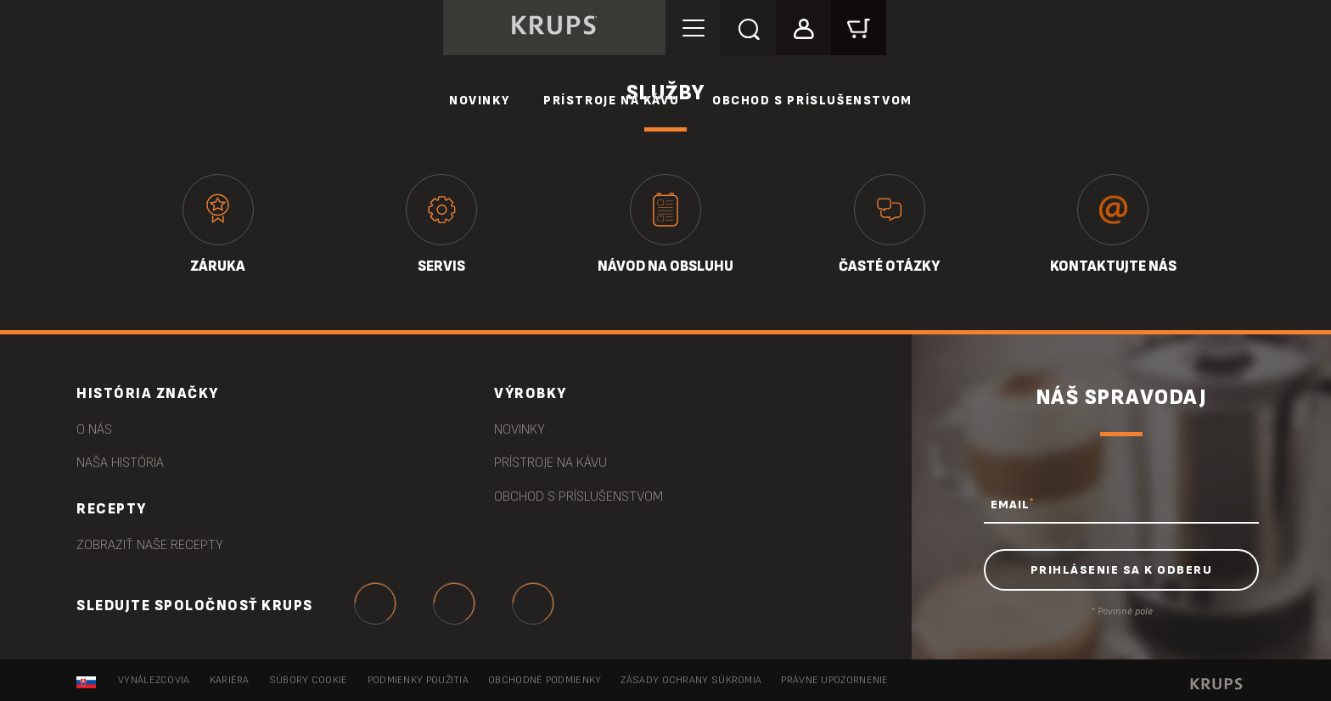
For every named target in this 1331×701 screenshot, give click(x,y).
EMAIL (1012, 504)
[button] (803, 26)
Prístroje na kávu (611, 100)
